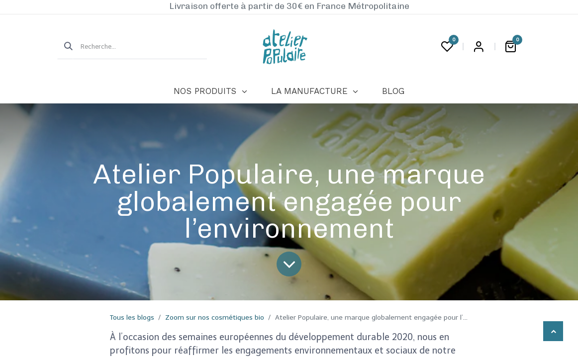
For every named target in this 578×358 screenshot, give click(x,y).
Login (478, 47)
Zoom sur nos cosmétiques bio (214, 317)
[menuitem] (210, 91)
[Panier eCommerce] (510, 47)
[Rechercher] (65, 46)
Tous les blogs (132, 317)
